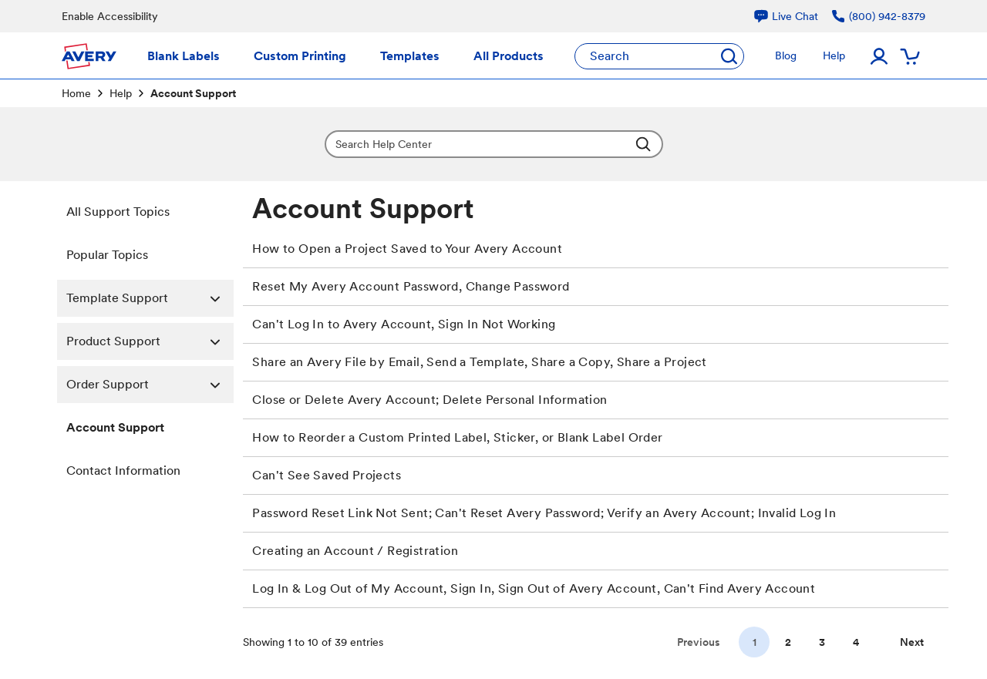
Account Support (115, 427)
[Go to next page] (911, 642)
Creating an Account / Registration (355, 550)
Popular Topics (107, 254)
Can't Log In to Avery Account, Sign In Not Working (403, 324)
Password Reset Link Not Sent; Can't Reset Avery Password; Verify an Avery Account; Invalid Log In (544, 513)
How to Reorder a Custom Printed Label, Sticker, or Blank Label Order (457, 437)
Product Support (150, 341)
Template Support (150, 298)
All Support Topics (118, 211)
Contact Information (123, 470)
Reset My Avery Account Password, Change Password (410, 286)
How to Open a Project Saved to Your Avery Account (407, 248)
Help (120, 93)
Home (76, 93)
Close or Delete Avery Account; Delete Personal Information (429, 399)
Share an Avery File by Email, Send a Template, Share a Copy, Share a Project (479, 362)
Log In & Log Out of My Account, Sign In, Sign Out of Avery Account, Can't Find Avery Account (533, 588)
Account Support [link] (193, 93)
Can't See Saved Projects (326, 475)
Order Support (150, 384)
